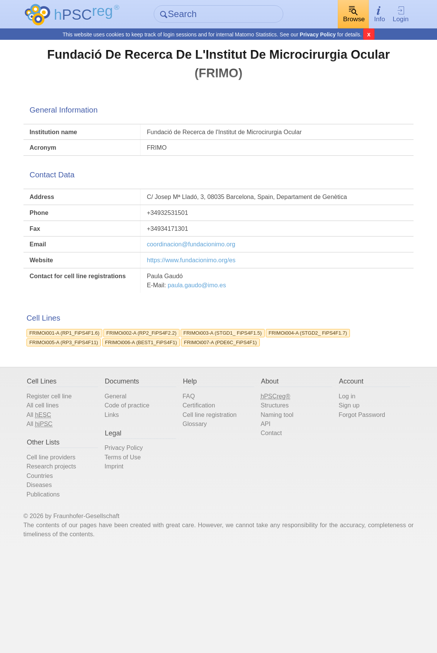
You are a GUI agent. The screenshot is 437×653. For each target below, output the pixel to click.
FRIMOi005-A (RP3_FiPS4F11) (184, 398)
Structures (275, 480)
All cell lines (59, 480)
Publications (60, 585)
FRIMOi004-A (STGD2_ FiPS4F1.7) (89, 398)
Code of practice (139, 480)
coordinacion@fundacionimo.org (205, 283)
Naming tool (278, 491)
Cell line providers (69, 542)
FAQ (193, 470)
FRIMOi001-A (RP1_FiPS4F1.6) (84, 387)
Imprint (124, 553)
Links (121, 491)
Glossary (200, 502)
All (54, 491)
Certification (205, 480)
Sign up (343, 480)
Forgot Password (358, 491)
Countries (55, 563)
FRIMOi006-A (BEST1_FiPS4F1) (275, 398)
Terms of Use (134, 542)
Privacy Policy (318, 35)
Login (388, 14)
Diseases (55, 574)
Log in (341, 470)
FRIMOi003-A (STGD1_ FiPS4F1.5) (271, 387)
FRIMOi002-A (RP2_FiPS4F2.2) (175, 387)
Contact (271, 513)
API (264, 502)
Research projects (69, 553)
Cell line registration (218, 491)
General (126, 470)
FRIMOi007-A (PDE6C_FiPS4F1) (86, 409)
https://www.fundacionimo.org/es (205, 301)
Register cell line (67, 470)
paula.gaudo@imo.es (212, 331)
